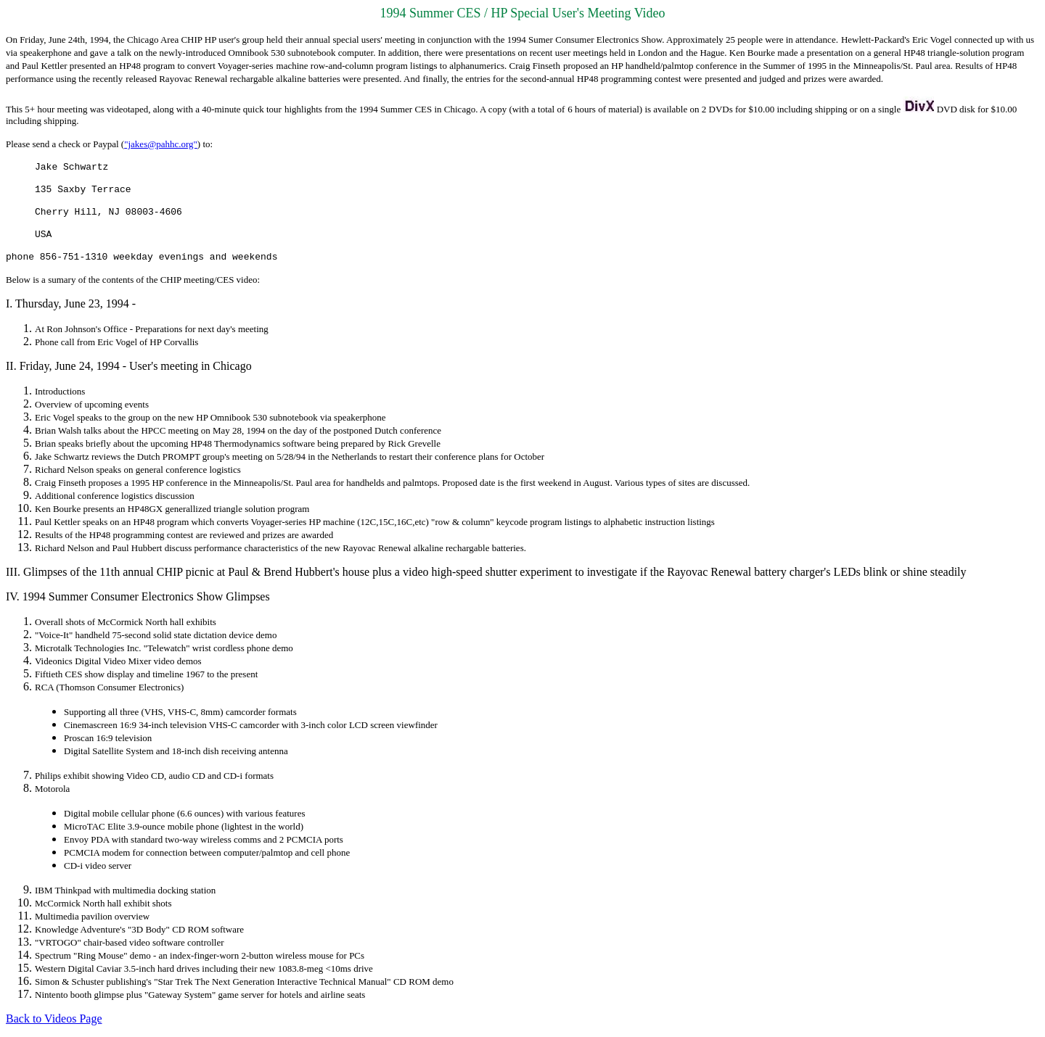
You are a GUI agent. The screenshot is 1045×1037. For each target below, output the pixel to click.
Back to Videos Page (54, 1018)
